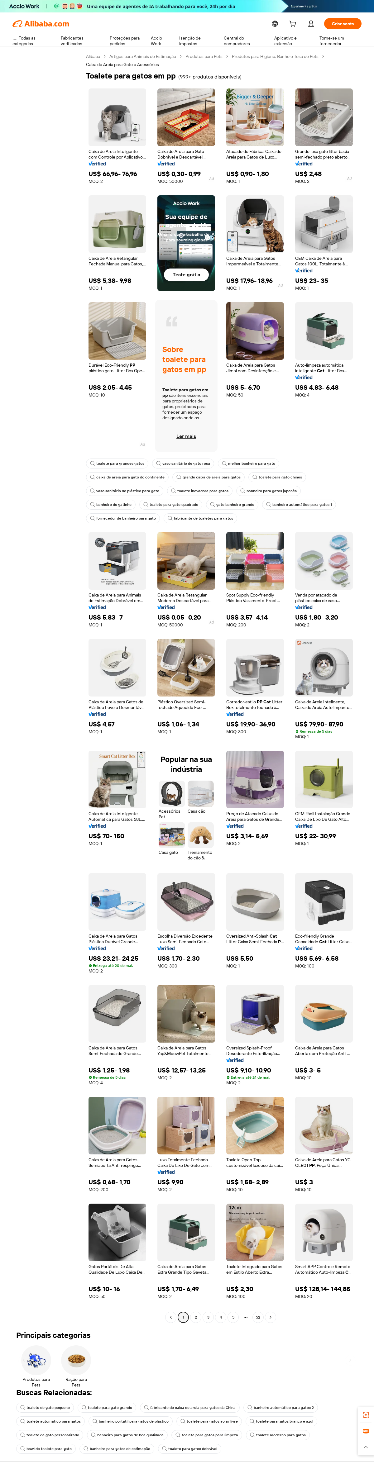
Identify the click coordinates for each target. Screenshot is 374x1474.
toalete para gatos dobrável (181, 1448)
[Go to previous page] (170, 1317)
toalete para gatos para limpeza (198, 1435)
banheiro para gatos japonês (260, 490)
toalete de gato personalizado (48, 1435)
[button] (366, 1447)
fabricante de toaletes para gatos (120, 518)
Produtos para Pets (206, 56)
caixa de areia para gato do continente (125, 477)
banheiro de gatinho (318, 490)
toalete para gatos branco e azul (268, 1421)
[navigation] (47, 687)
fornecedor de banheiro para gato (312, 504)
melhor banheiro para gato (241, 463)
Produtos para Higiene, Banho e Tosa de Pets (277, 56)
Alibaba (93, 56)
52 (258, 1317)
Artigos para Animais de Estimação (144, 56)
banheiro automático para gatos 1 (238, 504)
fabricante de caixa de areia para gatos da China (181, 1407)
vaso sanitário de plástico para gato (123, 490)
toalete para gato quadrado (115, 504)
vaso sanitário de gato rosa (178, 463)
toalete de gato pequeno (43, 1407)
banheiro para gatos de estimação (112, 1448)
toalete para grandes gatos (115, 463)
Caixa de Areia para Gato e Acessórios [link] (123, 64)
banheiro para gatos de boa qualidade (122, 1435)
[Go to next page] (270, 1317)
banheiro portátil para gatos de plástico (125, 1421)
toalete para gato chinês (267, 477)
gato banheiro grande (174, 504)
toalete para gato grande (102, 1407)
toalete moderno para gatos (266, 1435)
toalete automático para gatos (48, 1421)
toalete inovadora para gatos (195, 490)
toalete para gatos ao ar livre (199, 1421)
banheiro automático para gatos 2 (267, 1407)
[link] (366, 1415)
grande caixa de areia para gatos (202, 477)
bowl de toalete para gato (44, 1448)
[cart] (294, 24)
